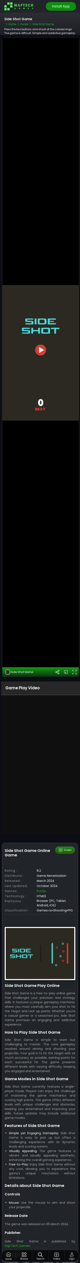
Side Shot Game (19, 630)
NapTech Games (17, 1204)
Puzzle (41, 849)
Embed (65, 808)
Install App (61, 6)
